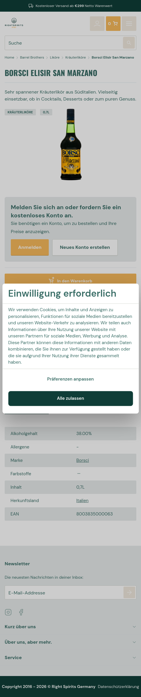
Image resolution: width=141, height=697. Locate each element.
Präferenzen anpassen (70, 379)
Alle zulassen (70, 398)
